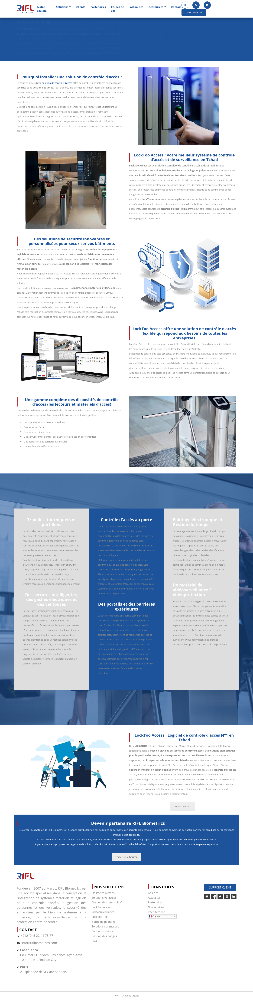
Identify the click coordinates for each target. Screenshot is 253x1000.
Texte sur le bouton (126, 857)
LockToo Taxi (100, 917)
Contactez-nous (183, 806)
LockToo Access (102, 907)
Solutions (62, 7)
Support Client (220, 887)
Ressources (156, 7)
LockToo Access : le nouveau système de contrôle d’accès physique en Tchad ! (70, 19)
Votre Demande (194, 12)
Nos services (156, 907)
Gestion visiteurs (102, 931)
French (154, 916)
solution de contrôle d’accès (57, 82)
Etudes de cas (117, 9)
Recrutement (156, 912)
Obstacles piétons (103, 893)
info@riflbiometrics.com (39, 943)
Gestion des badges (104, 936)
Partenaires (98, 7)
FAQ (94, 941)
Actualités (136, 7)
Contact (176, 7)
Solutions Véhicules (104, 898)
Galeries (153, 893)
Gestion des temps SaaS (107, 902)
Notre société (42, 9)
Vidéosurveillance (103, 912)
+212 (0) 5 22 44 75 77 (35, 935)
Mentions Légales (130, 995)
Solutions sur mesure (105, 926)
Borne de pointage (104, 922)
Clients (80, 7)
